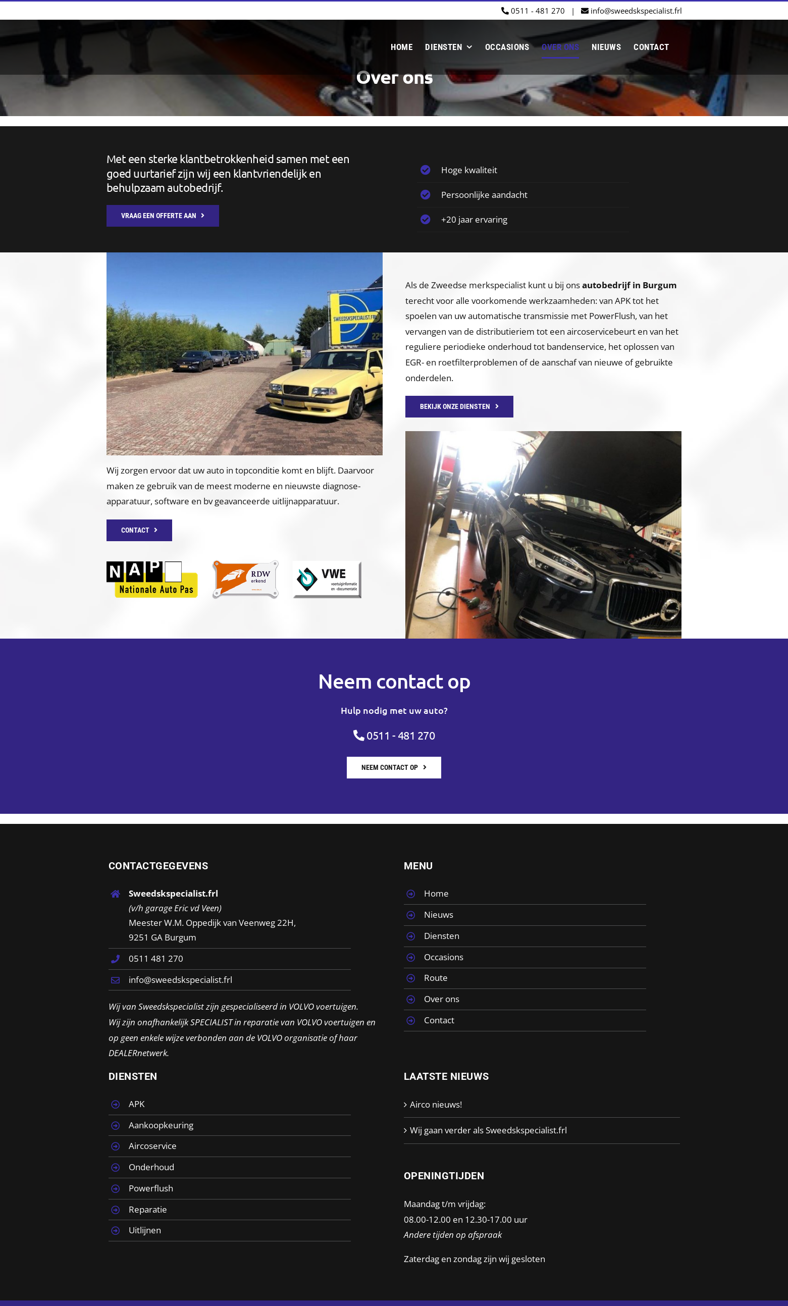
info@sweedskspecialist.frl (631, 11)
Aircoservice (153, 1146)
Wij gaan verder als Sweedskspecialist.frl (488, 1130)
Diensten (441, 936)
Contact (439, 1020)
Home (436, 893)
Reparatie (148, 1209)
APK (136, 1104)
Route (436, 977)
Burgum (660, 285)
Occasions (443, 957)
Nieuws (438, 914)
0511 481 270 (156, 958)
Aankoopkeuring (161, 1125)
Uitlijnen (145, 1230)
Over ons (441, 999)
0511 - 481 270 (533, 11)
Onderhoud (151, 1167)
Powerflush (151, 1188)
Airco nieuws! (436, 1104)
